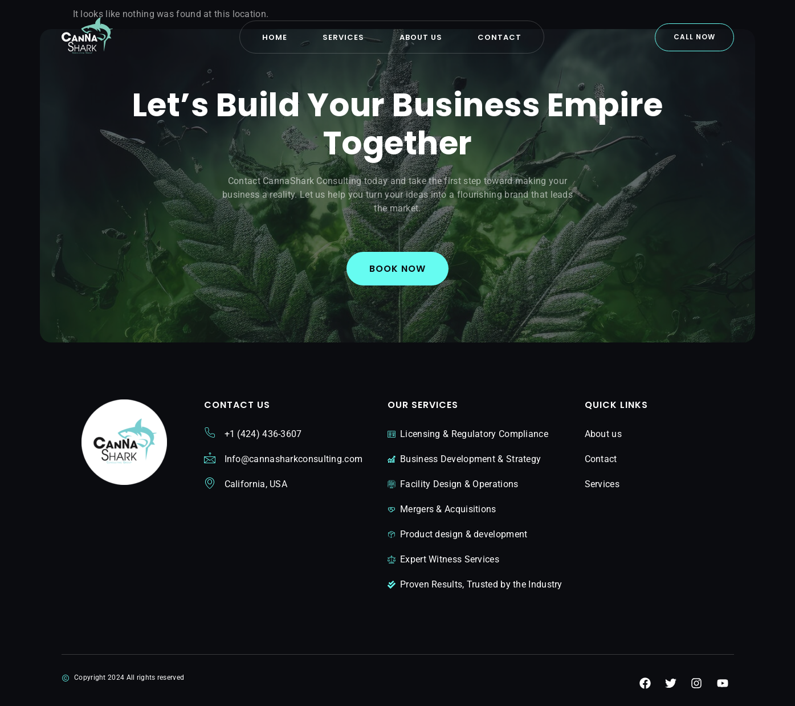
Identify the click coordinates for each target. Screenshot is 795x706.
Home (274, 37)
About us (420, 37)
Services (343, 37)
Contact (499, 37)
